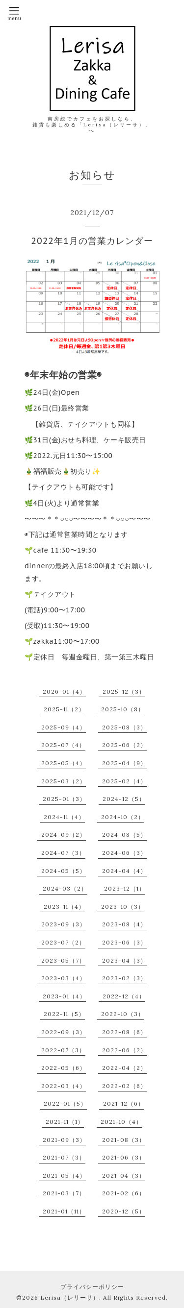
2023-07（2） (63, 942)
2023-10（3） (122, 906)
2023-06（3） (124, 942)
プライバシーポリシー (92, 1286)
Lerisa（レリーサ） (69, 1297)
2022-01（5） (65, 1103)
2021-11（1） (65, 1121)
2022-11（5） (64, 1013)
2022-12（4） (124, 996)
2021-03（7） (64, 1193)
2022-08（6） (124, 1032)
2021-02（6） (123, 1193)
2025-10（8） (122, 709)
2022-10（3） (122, 1013)
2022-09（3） (63, 1032)
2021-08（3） (123, 1139)
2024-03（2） (65, 888)
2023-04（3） (124, 960)
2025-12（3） (124, 691)
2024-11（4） (64, 817)
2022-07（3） (63, 1050)
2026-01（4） (64, 691)
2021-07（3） (64, 1157)
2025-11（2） (64, 709)
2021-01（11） (64, 1211)
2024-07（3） (63, 852)
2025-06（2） (124, 745)
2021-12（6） (123, 1103)
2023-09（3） (63, 924)
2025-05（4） (63, 763)
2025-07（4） (63, 745)
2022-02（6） (124, 1086)
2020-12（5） (123, 1211)
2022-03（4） (63, 1086)
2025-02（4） (124, 781)
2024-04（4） (124, 870)
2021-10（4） (121, 1121)
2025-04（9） (124, 763)
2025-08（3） (124, 727)
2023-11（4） (64, 906)
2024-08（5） (124, 834)
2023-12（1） (124, 888)
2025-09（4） (63, 727)
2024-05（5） (63, 870)
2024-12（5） (124, 798)
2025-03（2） (63, 781)
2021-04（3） (123, 1175)
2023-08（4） (124, 924)
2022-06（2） (124, 1050)
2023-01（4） (64, 996)
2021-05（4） (64, 1175)
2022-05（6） (63, 1067)
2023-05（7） (63, 960)
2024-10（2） (122, 817)
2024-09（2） (63, 834)
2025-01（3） (64, 798)
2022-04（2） (124, 1067)
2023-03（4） (63, 978)
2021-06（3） (123, 1157)
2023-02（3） (124, 978)
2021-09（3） (64, 1139)
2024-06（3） (124, 852)
